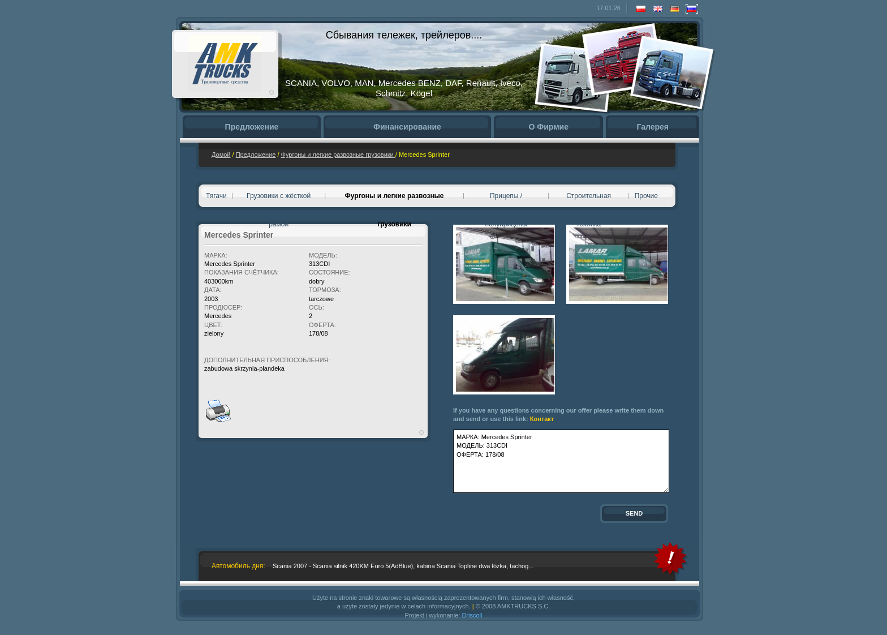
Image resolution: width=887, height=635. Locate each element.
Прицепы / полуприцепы (506, 201)
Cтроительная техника (588, 201)
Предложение (256, 154)
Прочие (646, 196)
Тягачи (216, 196)
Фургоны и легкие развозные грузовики (338, 154)
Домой (221, 154)
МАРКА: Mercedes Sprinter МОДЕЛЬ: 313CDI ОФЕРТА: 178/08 (561, 461)
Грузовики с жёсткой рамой (279, 201)
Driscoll (472, 615)
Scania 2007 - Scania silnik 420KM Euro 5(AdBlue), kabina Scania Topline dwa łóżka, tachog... (403, 566)
